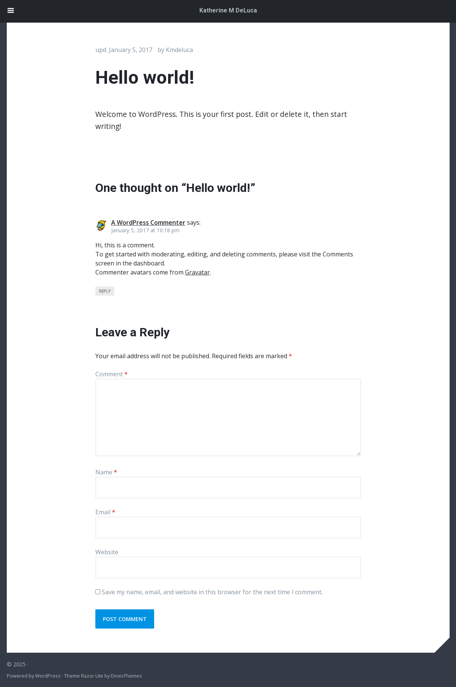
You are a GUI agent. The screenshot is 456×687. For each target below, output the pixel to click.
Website (106, 552)
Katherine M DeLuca (228, 10)
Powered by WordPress (34, 675)
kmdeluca (179, 50)
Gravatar (197, 272)
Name (106, 472)
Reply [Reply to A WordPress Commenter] (104, 291)
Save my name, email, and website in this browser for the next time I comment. (212, 592)
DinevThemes (126, 675)
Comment (111, 374)
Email (105, 512)
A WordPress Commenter (148, 222)
